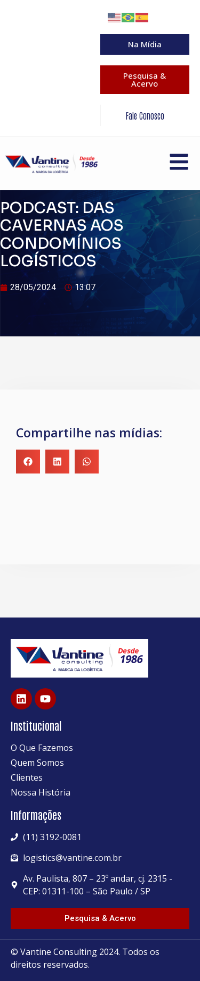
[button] (28, 461)
